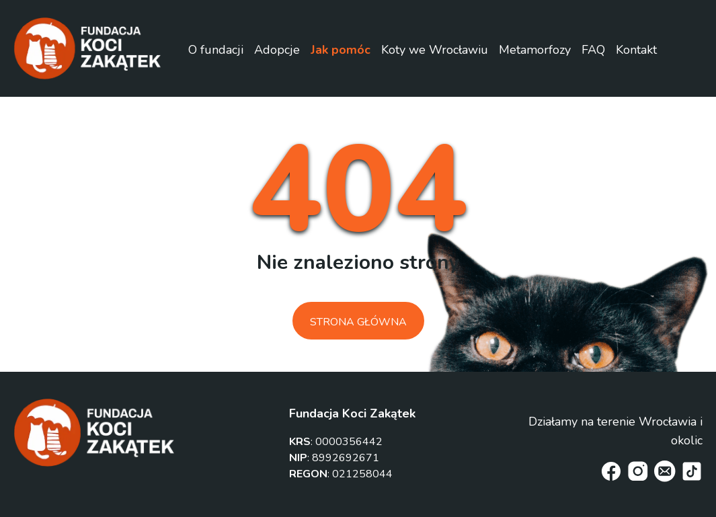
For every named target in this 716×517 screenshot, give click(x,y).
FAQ (593, 50)
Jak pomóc (340, 50)
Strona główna (358, 322)
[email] (665, 471)
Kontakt (636, 50)
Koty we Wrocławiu (434, 50)
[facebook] (611, 471)
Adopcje (277, 50)
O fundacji (215, 50)
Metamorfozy (535, 50)
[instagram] (638, 471)
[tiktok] (692, 471)
